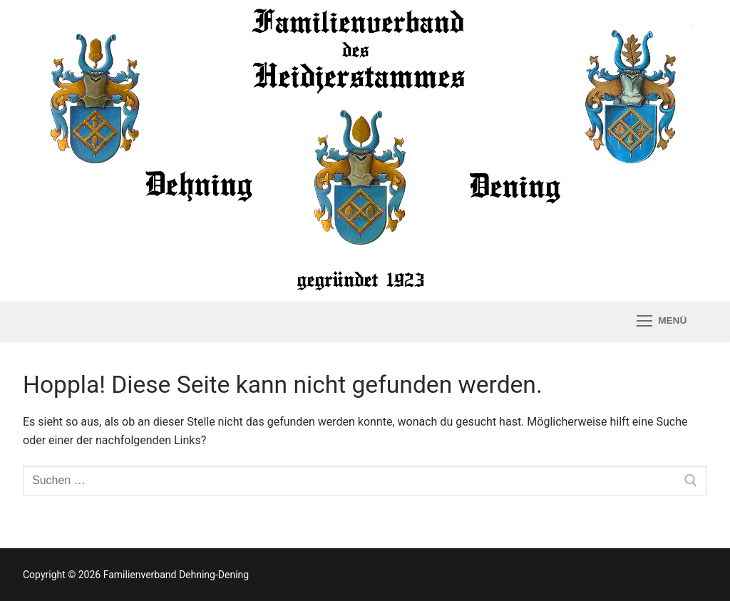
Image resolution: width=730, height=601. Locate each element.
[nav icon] (661, 322)
